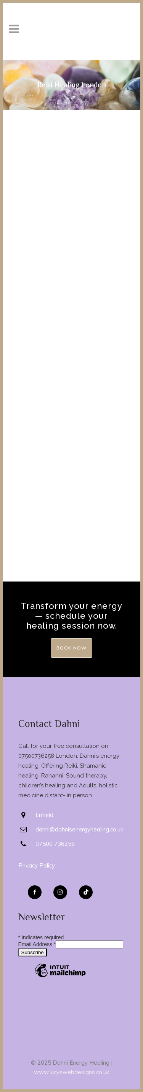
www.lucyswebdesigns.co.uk (71, 1072)
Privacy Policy (36, 865)
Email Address (37, 944)
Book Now (71, 648)
